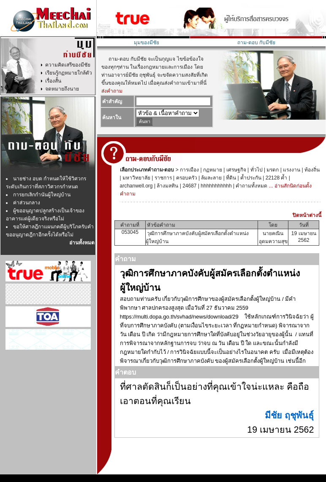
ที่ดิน (230, 178)
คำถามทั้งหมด (250, 186)
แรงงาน (291, 170)
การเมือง (189, 170)
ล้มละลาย (211, 178)
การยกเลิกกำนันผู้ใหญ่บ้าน (42, 195)
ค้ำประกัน (250, 178)
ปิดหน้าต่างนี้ (307, 215)
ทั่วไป (255, 170)
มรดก (272, 170)
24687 (189, 186)
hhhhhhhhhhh (215, 186)
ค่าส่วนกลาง (26, 203)
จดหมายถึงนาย (62, 89)
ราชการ (162, 178)
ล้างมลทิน (166, 186)
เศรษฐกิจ (235, 170)
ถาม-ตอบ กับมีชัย (256, 43)
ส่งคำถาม (111, 91)
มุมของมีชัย (146, 43)
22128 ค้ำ (275, 178)
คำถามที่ (129, 225)
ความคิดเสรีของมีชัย (67, 65)
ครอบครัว (185, 178)
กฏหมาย (212, 170)
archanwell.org (136, 186)
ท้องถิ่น (311, 170)
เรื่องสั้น (53, 81)
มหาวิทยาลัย (135, 178)
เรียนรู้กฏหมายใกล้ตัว (68, 73)
